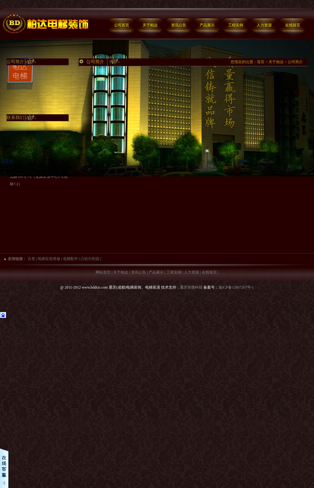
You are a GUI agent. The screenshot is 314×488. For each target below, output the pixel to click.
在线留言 (292, 25)
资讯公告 (178, 25)
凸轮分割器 (90, 259)
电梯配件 (70, 259)
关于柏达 (150, 25)
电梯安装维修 (49, 259)
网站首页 (103, 272)
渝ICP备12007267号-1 (236, 287)
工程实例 (235, 25)
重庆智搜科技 (191, 287)
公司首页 (121, 25)
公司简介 (295, 62)
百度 (31, 259)
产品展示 (207, 25)
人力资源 (264, 25)
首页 (260, 62)
